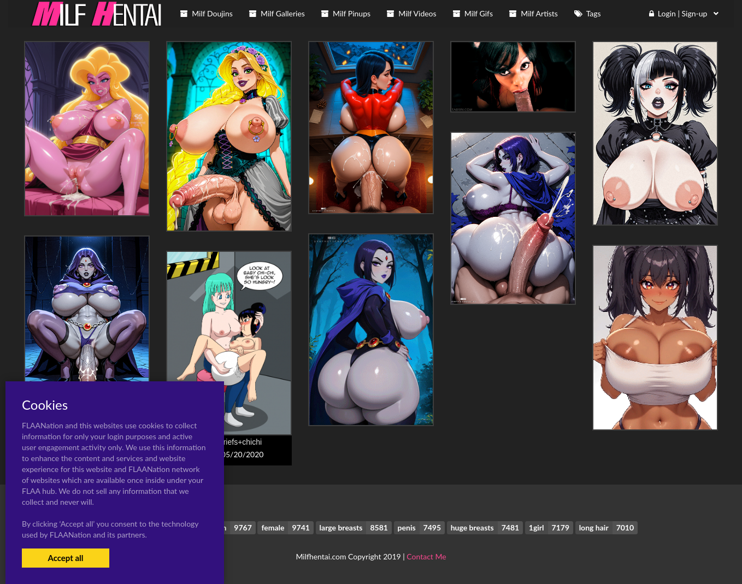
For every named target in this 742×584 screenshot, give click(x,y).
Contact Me (426, 556)
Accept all (65, 558)
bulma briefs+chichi (229, 442)
